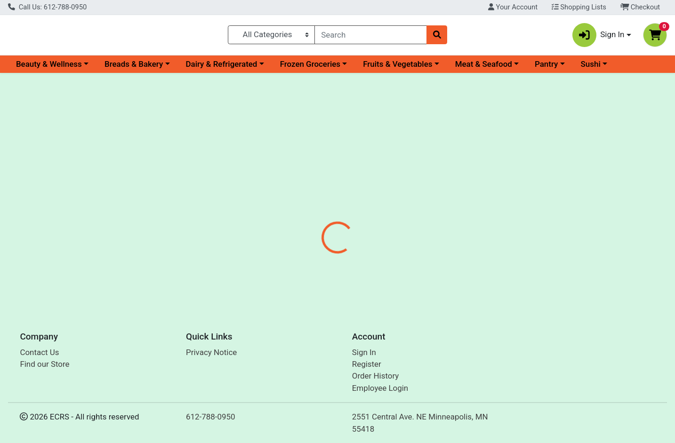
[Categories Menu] (271, 36)
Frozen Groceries (310, 67)
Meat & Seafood (483, 67)
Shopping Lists (579, 7)
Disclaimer (396, 204)
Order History (375, 375)
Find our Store (44, 364)
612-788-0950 (210, 416)
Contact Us (39, 352)
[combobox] (370, 36)
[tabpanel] (478, 257)
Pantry (546, 67)
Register (366, 364)
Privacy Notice (211, 352)
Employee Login (380, 388)
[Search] (370, 36)
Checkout (640, 7)
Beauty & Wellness (49, 67)
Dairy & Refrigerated (221, 67)
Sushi (591, 67)
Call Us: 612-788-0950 (47, 7)
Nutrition (349, 204)
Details (307, 204)
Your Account (513, 7)
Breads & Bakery (133, 67)
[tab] (308, 204)
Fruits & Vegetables (397, 67)
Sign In (364, 352)
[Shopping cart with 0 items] (655, 37)
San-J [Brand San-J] (391, 264)
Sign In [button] (598, 37)
